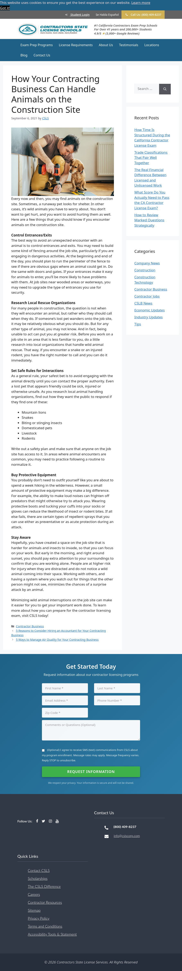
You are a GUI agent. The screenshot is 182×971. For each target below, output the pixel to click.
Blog (23, 55)
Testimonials (128, 45)
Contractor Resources (45, 902)
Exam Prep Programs (36, 45)
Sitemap (34, 910)
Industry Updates (148, 317)
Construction (144, 270)
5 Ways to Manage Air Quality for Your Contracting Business (57, 640)
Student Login (75, 15)
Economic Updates (149, 310)
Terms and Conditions (45, 926)
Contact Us (42, 55)
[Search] (165, 89)
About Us (106, 45)
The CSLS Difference (44, 886)
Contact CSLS (39, 870)
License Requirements (76, 45)
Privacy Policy (38, 918)
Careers (34, 894)
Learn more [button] (140, 2)
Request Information (91, 771)
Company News (147, 263)
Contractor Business (30, 626)
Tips (137, 324)
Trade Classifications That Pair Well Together (150, 157)
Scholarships (37, 878)
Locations (151, 45)
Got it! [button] (5, 8)
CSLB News (143, 303)
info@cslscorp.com (127, 836)
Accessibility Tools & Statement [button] (52, 934)
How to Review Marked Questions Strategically (149, 220)
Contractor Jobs (147, 296)
